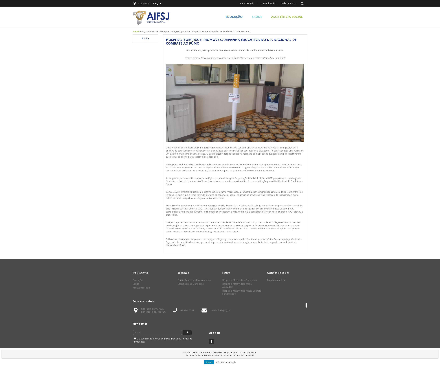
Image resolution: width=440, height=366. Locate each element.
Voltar (146, 38)
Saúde (257, 17)
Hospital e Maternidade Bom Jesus (239, 280)
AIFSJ (157, 3)
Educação (234, 17)
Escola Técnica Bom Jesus (191, 283)
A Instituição (247, 3)
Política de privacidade (225, 362)
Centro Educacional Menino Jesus (194, 280)
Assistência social (287, 17)
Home (136, 31)
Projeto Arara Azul (276, 280)
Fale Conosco (289, 3)
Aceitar (209, 362)
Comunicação (267, 3)
